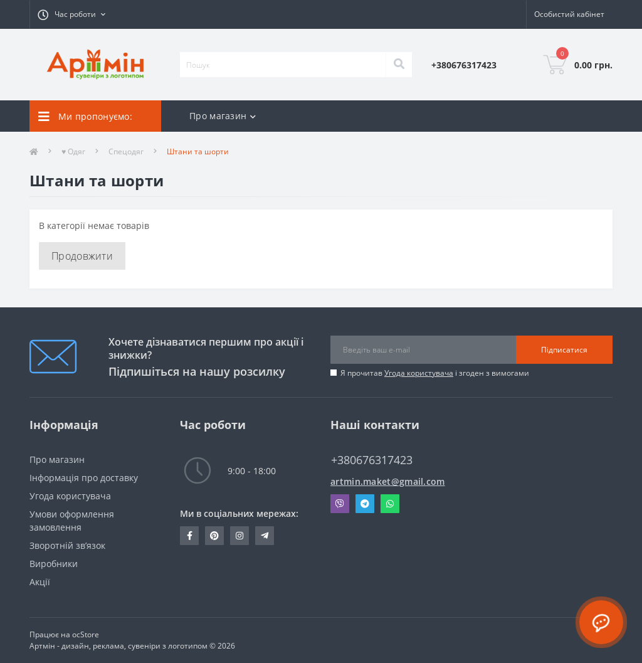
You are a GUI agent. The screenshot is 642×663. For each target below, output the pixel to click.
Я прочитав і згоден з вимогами (434, 373)
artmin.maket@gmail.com (387, 481)
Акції (39, 582)
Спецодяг (126, 151)
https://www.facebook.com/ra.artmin (189, 535)
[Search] (399, 64)
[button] (71, 14)
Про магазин (57, 459)
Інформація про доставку (83, 478)
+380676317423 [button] (372, 460)
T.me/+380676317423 (264, 535)
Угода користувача (418, 373)
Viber (339, 503)
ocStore (85, 634)
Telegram (364, 503)
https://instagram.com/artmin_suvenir (239, 535)
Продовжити (82, 256)
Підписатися (564, 349)
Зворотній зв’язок (67, 545)
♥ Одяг (73, 151)
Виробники (53, 564)
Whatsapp (390, 503)
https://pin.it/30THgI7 (214, 535)
